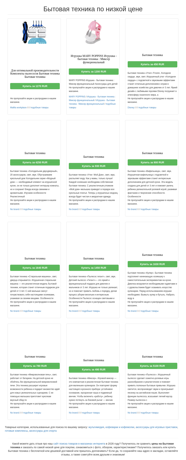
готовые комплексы (16, 430)
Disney (131, 107)
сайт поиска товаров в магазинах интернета (79, 443)
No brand (14, 209)
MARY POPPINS (77, 96)
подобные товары (39, 107)
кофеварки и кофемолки (120, 427)
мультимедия (96, 427)
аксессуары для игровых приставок (156, 427)
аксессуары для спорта (43, 430)
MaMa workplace (18, 107)
